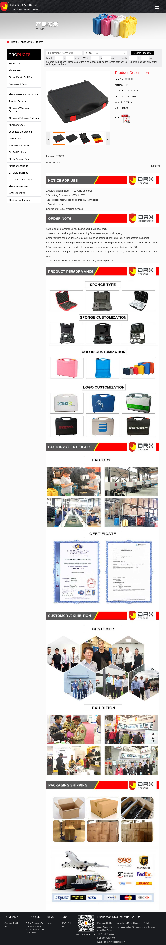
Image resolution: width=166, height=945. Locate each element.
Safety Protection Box (35, 923)
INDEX (14, 42)
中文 (64, 926)
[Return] (154, 165)
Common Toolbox (33, 926)
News (49, 923)
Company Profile (11, 923)
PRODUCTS (26, 42)
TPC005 (56, 162)
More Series (31, 933)
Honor (7, 926)
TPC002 (60, 156)
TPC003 (39, 42)
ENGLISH (66, 923)
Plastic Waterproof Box (36, 929)
